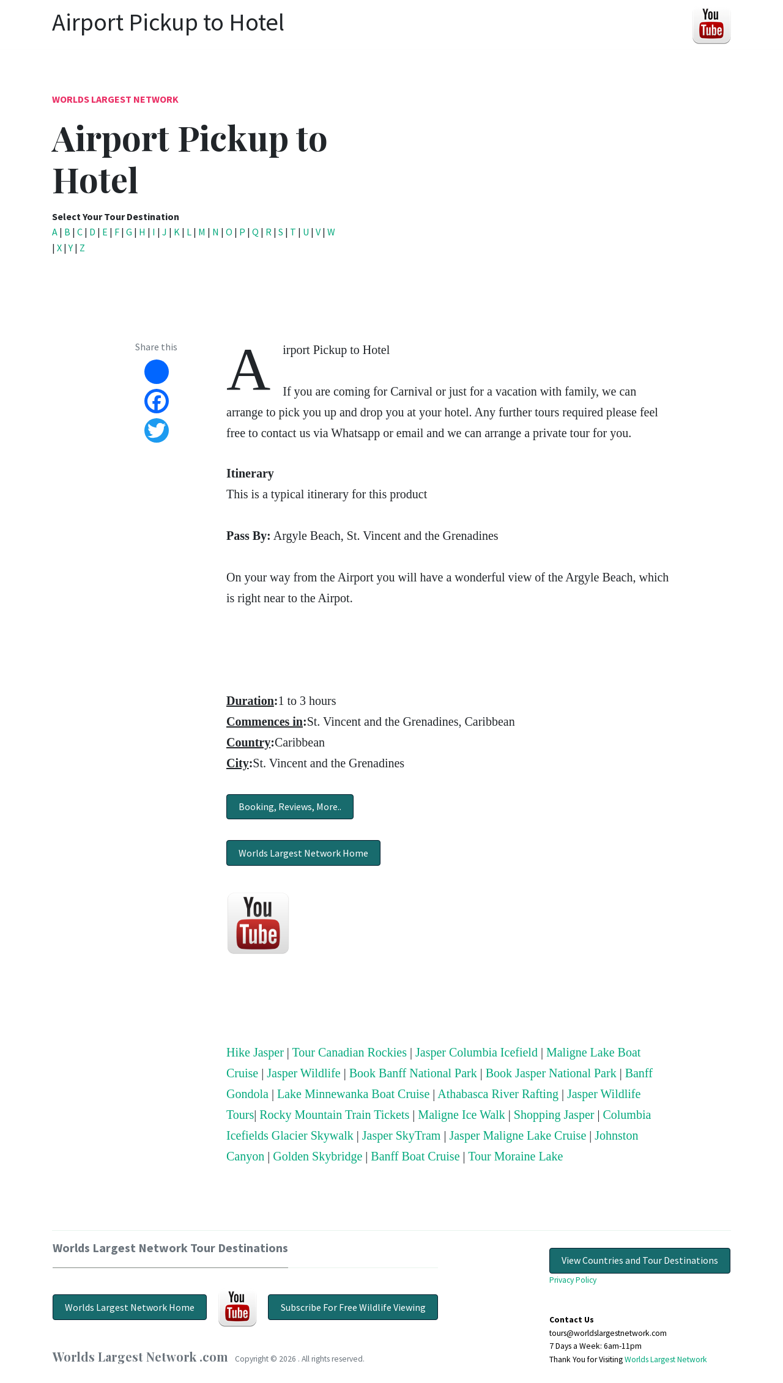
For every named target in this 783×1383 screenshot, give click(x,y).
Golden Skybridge (317, 1156)
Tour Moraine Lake (515, 1156)
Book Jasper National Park (551, 1073)
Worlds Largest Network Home (303, 853)
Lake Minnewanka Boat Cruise (353, 1094)
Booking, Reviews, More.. (290, 806)
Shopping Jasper (554, 1114)
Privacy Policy (572, 1280)
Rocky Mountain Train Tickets (334, 1114)
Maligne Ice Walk (461, 1114)
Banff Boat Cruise (415, 1156)
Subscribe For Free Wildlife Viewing (353, 1307)
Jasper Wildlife (303, 1073)
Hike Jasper (255, 1052)
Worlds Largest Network (115, 99)
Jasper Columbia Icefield (476, 1052)
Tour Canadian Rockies (349, 1052)
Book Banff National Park (413, 1073)
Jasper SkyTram (401, 1135)
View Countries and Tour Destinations (640, 1260)
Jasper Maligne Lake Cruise (517, 1135)
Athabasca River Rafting (497, 1094)
